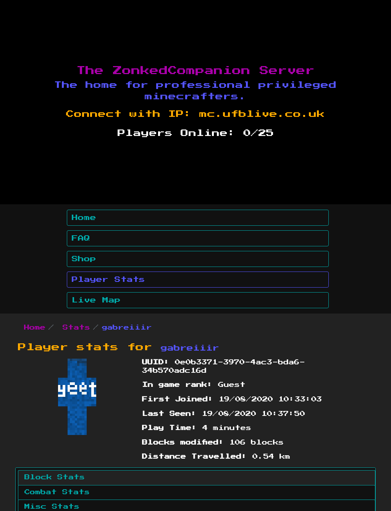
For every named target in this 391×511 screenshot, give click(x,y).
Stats (76, 327)
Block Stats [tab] (54, 477)
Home (84, 218)
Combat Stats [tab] (57, 492)
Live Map (96, 300)
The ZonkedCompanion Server (195, 70)
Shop (84, 259)
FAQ (81, 238)
